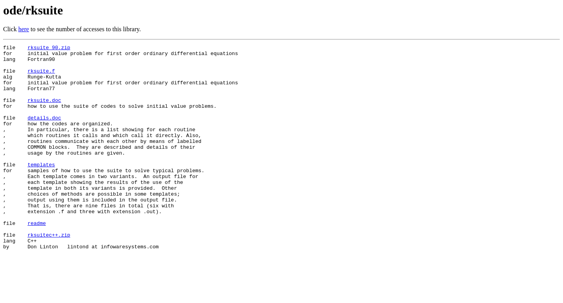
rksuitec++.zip (48, 273)
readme (36, 259)
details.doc (44, 132)
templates (41, 188)
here (23, 29)
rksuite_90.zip (48, 48)
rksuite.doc (44, 111)
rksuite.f (41, 76)
